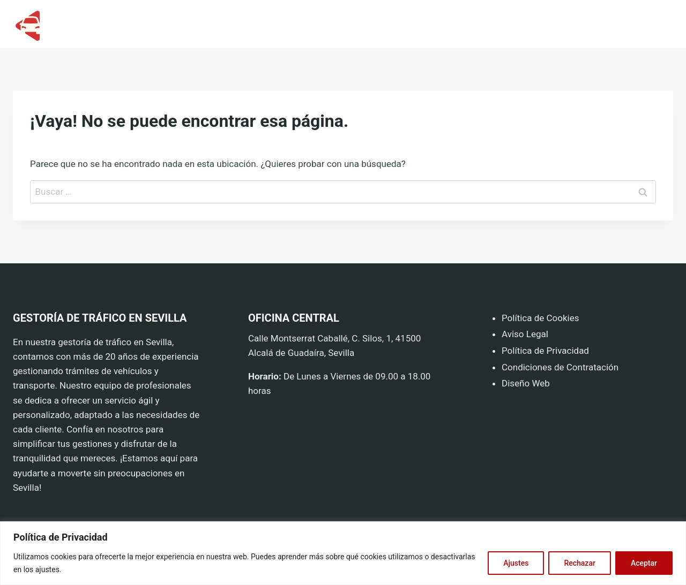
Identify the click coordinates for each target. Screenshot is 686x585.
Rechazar (579, 563)
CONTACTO (644, 24)
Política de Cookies (540, 318)
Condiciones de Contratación (560, 367)
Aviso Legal (526, 334)
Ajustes (515, 563)
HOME (532, 24)
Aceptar (644, 563)
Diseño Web (526, 383)
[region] (343, 553)
